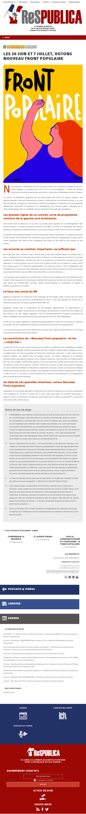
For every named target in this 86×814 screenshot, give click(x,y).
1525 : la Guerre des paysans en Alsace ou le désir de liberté (42, 681)
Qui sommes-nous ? (9, 2)
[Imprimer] (77, 577)
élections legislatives (70, 572)
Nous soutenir (35, 2)
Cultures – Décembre (10, 664)
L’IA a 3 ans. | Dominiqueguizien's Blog (16, 654)
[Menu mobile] (6, 38)
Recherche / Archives (58, 2)
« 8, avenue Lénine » (43, 537)
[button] (80, 230)
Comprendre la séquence (16, 538)
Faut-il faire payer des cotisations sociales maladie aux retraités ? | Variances (30, 647)
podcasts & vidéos (21, 589)
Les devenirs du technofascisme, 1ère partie (49, 654)
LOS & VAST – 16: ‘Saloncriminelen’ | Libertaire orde (21, 634)
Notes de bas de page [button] (18, 410)
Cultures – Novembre (10, 677)
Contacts (46, 2)
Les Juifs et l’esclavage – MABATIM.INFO (17, 641)
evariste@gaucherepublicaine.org (69, 568)
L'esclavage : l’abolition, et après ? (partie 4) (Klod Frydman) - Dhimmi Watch (30, 658)
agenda (13, 618)
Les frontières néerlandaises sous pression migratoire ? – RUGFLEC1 (26, 671)
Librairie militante (74, 2)
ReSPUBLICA (31, 47)
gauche (58, 572)
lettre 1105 (50, 572)
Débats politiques (15, 47)
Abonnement (23, 2)
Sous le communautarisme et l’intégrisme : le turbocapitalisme (70, 540)
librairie (14, 603)
